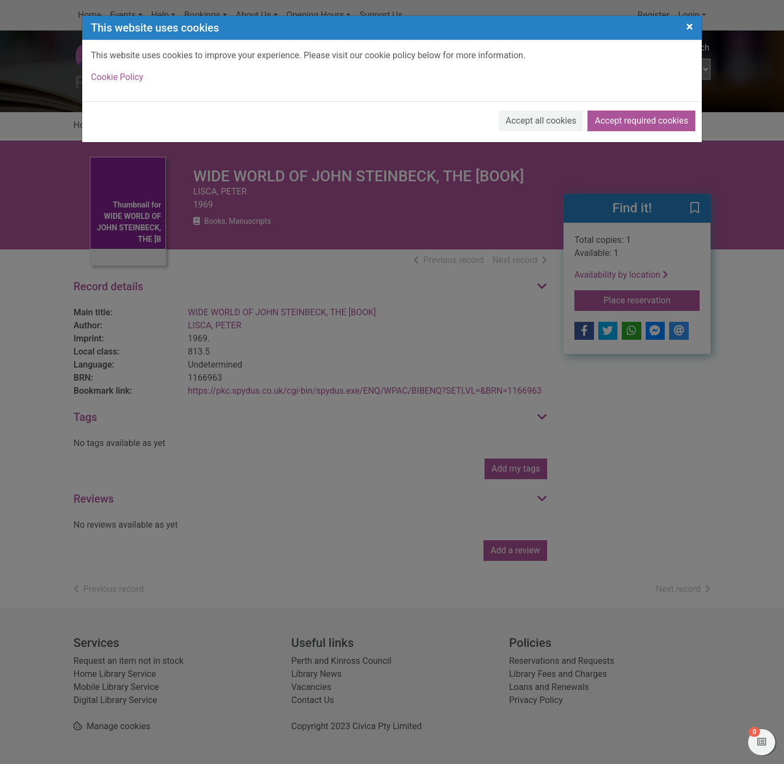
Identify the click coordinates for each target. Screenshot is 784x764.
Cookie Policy (117, 77)
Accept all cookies (541, 120)
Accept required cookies (641, 120)
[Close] (689, 26)
